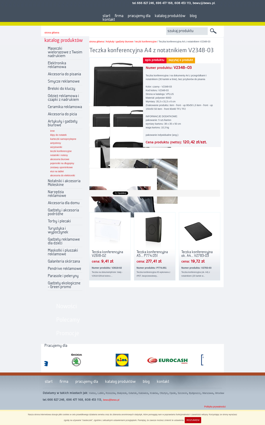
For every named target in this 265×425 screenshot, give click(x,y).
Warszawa (207, 393)
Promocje (67, 333)
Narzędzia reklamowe (57, 194)
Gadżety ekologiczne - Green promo (64, 285)
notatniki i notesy (59, 155)
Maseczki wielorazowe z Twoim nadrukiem (65, 52)
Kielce (92, 393)
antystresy (55, 143)
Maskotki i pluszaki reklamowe (63, 252)
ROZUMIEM (193, 420)
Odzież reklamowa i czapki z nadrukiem (63, 98)
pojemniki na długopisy (62, 163)
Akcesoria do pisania (64, 74)
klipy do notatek (58, 135)
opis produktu (154, 60)
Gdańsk (132, 393)
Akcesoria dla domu (64, 203)
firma (119, 16)
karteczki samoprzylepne (63, 139)
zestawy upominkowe (61, 167)
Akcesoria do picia (62, 114)
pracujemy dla (139, 16)
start (106, 16)
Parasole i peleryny (63, 276)
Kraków (154, 393)
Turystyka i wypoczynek (58, 230)
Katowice (143, 393)
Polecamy (68, 320)
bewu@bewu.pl (111, 399)
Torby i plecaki (59, 221)
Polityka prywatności (215, 406)
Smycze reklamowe (64, 82)
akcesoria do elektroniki (62, 175)
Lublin (101, 393)
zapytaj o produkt (180, 60)
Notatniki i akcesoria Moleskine (64, 183)
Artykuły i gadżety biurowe (62, 123)
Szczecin (182, 393)
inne (52, 131)
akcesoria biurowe (59, 159)
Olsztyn (164, 393)
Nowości (66, 306)
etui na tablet (57, 171)
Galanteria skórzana (64, 262)
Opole (173, 393)
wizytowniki (56, 147)
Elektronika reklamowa (57, 65)
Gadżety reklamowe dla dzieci (64, 241)
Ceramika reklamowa (65, 107)
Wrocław (219, 393)
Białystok (122, 393)
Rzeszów (110, 393)
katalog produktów (170, 16)
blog (193, 16)
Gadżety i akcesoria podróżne (63, 212)
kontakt (109, 20)
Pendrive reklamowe (64, 269)
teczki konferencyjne (61, 151)
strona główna (51, 32)
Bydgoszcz (194, 393)
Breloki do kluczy (61, 89)
